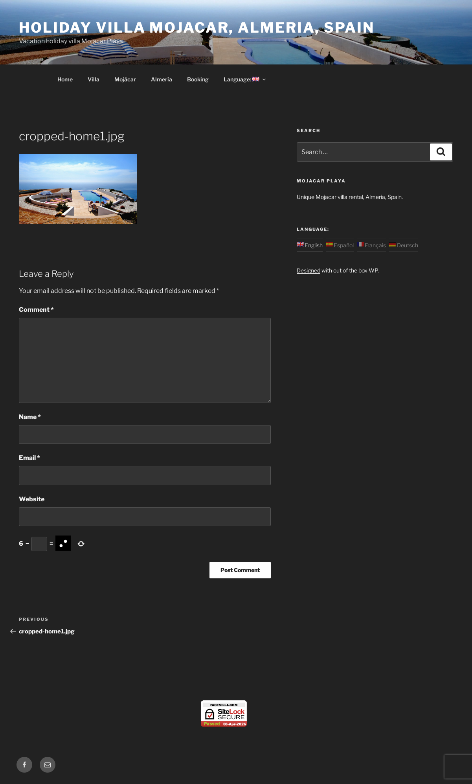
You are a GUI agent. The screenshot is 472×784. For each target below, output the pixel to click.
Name (30, 417)
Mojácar (125, 79)
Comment (36, 309)
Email (29, 458)
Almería (161, 79)
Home (65, 79)
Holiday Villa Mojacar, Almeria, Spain (197, 27)
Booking (198, 79)
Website (31, 499)
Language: (245, 79)
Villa (93, 79)
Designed (308, 270)
